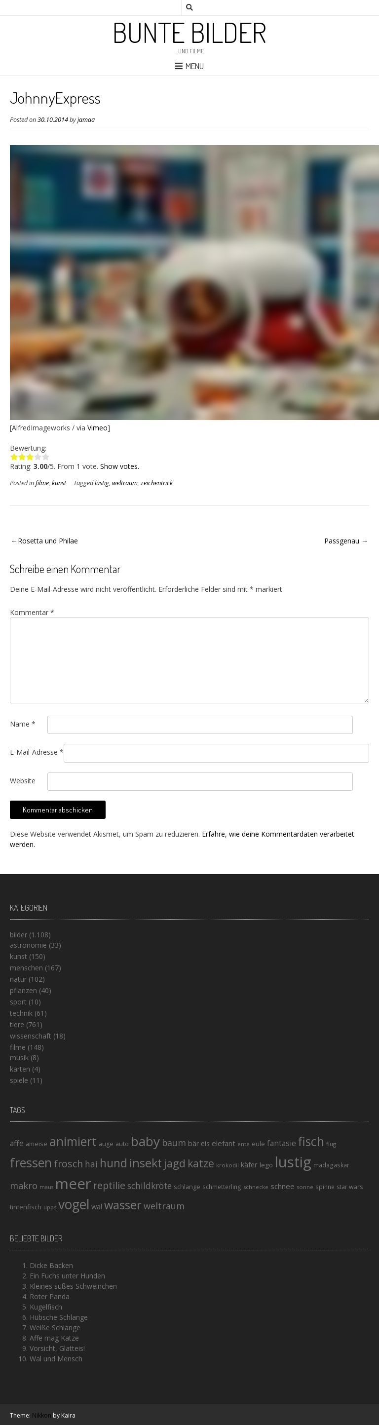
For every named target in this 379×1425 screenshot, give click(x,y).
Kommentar (32, 612)
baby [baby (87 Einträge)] (145, 1141)
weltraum (125, 483)
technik (21, 1013)
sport (18, 1001)
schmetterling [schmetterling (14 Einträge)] (221, 1187)
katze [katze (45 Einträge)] (201, 1163)
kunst (59, 483)
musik (19, 1057)
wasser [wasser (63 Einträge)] (123, 1204)
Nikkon (41, 1415)
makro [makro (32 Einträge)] (24, 1185)
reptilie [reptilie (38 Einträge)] (109, 1185)
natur (18, 979)
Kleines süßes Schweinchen (73, 1286)
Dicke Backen (51, 1265)
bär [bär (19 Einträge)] (193, 1143)
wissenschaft (30, 1035)
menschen (26, 967)
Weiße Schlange (55, 1327)
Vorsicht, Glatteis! (57, 1348)
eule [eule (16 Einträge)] (258, 1143)
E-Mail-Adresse (37, 752)
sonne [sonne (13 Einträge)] (305, 1187)
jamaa (86, 120)
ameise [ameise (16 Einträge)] (36, 1143)
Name (23, 724)
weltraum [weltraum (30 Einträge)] (164, 1206)
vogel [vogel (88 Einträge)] (73, 1204)
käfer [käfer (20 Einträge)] (249, 1164)
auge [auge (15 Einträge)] (106, 1144)
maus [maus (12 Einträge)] (46, 1187)
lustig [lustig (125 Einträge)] (293, 1162)
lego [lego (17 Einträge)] (266, 1164)
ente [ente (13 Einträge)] (243, 1144)
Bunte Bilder (189, 32)
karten (20, 1069)
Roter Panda (50, 1296)
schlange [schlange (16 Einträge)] (187, 1186)
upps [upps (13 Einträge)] (49, 1207)
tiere (17, 1024)
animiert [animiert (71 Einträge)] (73, 1141)
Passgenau (341, 540)
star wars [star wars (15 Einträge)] (350, 1187)
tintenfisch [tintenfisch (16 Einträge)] (25, 1206)
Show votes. (119, 466)
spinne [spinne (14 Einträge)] (325, 1187)
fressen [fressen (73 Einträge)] (31, 1162)
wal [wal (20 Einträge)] (96, 1206)
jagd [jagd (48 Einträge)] (175, 1163)
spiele (19, 1080)
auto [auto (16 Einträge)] (122, 1143)
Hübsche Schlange (59, 1317)
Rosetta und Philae (48, 540)
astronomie (28, 945)
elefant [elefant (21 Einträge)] (223, 1143)
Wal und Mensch (56, 1358)
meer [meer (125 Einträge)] (73, 1184)
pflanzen (23, 990)
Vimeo (97, 427)
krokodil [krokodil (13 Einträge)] (227, 1165)
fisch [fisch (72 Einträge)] (311, 1141)
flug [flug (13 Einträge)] (331, 1144)
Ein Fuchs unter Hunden (67, 1275)
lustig (102, 483)
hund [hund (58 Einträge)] (113, 1163)
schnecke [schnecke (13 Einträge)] (255, 1187)
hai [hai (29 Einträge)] (91, 1164)
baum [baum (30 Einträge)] (174, 1143)
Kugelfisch (46, 1306)
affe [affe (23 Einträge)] (17, 1143)
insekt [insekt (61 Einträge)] (145, 1163)
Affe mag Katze (54, 1338)
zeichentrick (157, 483)
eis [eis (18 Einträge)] (205, 1143)
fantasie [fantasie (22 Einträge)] (281, 1143)
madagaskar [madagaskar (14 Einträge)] (331, 1165)
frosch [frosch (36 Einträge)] (68, 1163)
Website (23, 780)
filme (42, 483)
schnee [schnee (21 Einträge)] (282, 1186)
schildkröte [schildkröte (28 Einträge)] (149, 1186)
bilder (18, 934)
